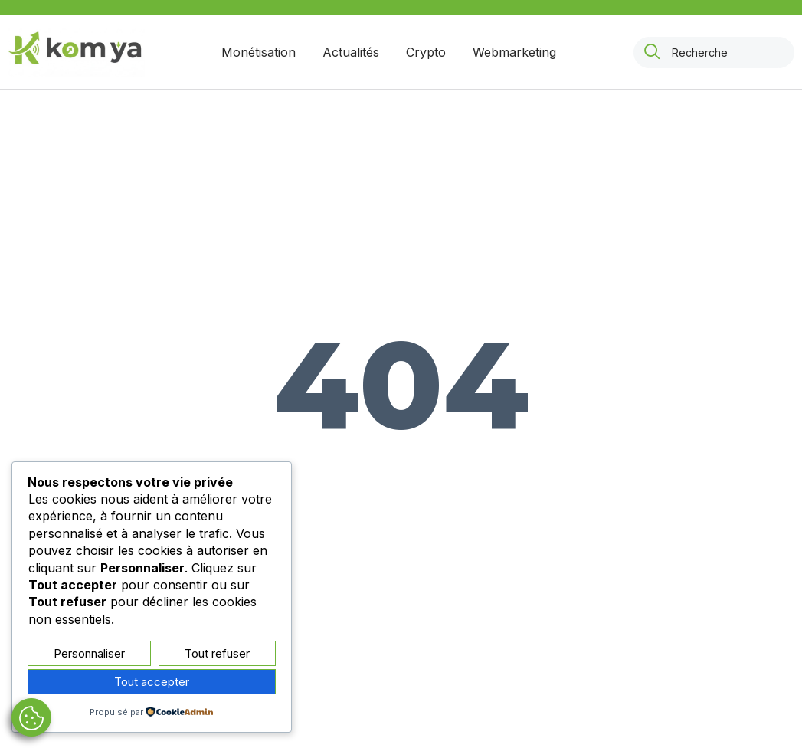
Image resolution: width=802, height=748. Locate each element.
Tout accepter (151, 681)
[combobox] (713, 52)
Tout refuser (217, 653)
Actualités (350, 52)
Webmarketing (514, 52)
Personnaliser (89, 653)
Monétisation (258, 52)
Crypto (426, 52)
